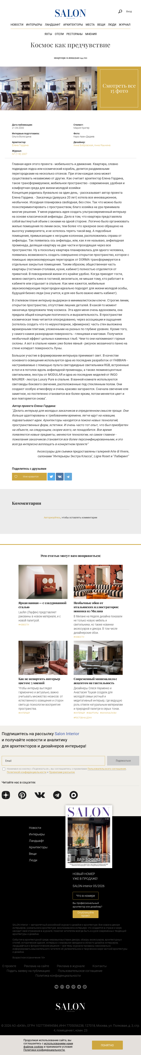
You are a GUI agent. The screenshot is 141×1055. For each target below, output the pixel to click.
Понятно (107, 1045)
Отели (59, 34)
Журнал (124, 24)
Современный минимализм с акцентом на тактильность (95, 681)
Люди (112, 24)
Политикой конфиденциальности (26, 772)
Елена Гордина (20, 145)
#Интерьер (24, 713)
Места (90, 24)
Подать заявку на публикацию (28, 971)
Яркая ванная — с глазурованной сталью (42, 605)
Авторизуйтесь (52, 517)
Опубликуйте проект (85, 914)
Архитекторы (73, 24)
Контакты (100, 966)
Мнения (91, 34)
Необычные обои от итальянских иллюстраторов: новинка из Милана (96, 607)
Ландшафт (52, 24)
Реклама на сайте (36, 966)
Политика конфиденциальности (58, 975)
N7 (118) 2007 (19, 154)
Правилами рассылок (62, 772)
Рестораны (74, 34)
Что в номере (85, 895)
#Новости (24, 625)
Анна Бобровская (83, 145)
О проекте (9, 966)
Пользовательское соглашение (80, 971)
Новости (17, 24)
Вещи (101, 24)
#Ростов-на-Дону (83, 718)
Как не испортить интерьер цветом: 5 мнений (39, 681)
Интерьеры (34, 24)
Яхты (48, 34)
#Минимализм (108, 713)
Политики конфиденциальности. (44, 1050)
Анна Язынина (102, 145)
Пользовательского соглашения (107, 768)
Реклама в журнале (71, 966)
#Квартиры (93, 713)
